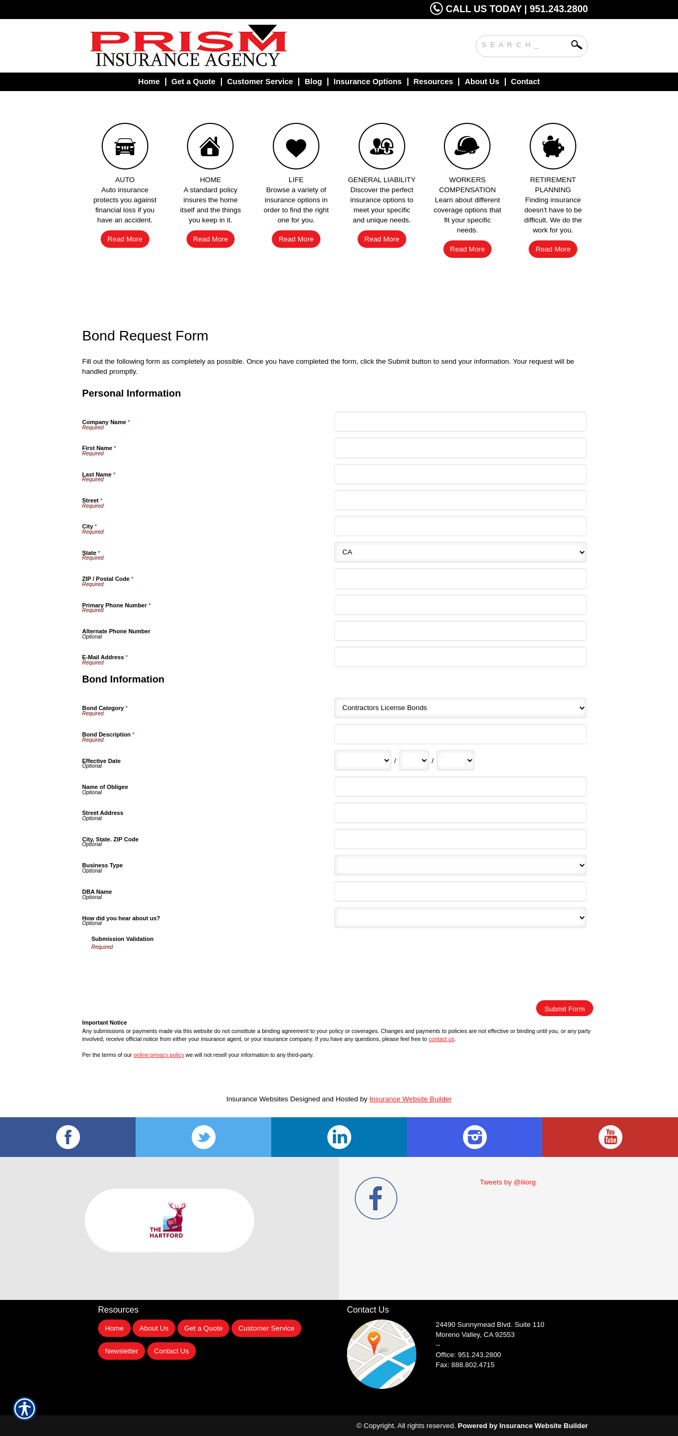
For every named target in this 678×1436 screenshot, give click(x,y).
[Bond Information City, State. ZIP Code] (460, 839)
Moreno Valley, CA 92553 (475, 1335)
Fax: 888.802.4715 (465, 1365)
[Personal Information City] (460, 526)
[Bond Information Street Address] (460, 812)
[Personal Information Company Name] (460, 421)
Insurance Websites (257, 1099)
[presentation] (172, 971)
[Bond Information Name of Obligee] (460, 786)
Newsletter (121, 1351)
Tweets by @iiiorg (508, 1182)
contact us (441, 1039)
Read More (125, 239)
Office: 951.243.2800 (469, 1355)
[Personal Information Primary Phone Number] (460, 605)
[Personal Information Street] (460, 500)
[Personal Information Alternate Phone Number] (460, 631)
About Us (153, 1328)
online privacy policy (158, 1055)
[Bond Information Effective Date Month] (362, 760)
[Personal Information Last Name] (460, 474)
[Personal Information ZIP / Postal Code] (460, 578)
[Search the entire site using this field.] (524, 43)
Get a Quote (203, 1328)
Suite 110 (491, 1325)
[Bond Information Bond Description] (460, 734)
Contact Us (171, 1351)
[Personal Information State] (460, 552)
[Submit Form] (564, 1008)
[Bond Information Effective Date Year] (455, 760)
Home (114, 1328)
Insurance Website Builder (410, 1099)
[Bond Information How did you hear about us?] (460, 917)
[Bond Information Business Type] (460, 865)
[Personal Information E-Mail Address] (460, 657)
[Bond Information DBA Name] (460, 891)
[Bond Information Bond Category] (460, 708)
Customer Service (266, 1328)
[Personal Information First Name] (460, 447)
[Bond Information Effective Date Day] (414, 760)
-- (438, 1345)
